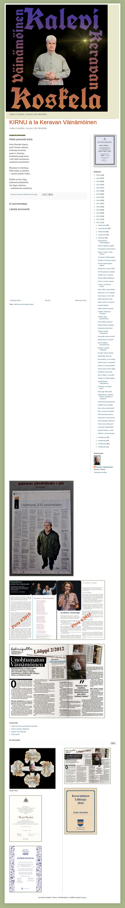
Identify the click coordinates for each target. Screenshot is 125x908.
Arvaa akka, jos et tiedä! (106, 359)
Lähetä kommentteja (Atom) (24, 304)
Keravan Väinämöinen (104, 467)
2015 (98, 210)
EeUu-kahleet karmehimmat (103, 344)
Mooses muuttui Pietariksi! (103, 349)
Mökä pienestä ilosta (105, 299)
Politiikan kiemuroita (105, 372)
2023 (98, 185)
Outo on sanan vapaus (106, 281)
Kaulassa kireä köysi (105, 328)
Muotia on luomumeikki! (106, 365)
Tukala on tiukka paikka (106, 378)
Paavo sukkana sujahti (106, 246)
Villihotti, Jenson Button (106, 433)
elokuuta (101, 238)
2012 (98, 219)
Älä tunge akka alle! (105, 392)
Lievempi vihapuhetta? (106, 427)
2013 (98, 216)
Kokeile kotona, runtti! (105, 430)
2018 (98, 200)
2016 (98, 207)
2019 (98, 197)
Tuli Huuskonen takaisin (106, 272)
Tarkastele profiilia (100, 472)
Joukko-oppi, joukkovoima (103, 318)
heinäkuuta (102, 437)
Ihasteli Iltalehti (103, 305)
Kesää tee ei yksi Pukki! (106, 268)
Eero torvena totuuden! (106, 411)
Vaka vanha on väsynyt (106, 302)
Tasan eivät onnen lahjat (106, 369)
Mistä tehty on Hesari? (106, 340)
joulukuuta (102, 225)
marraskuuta (103, 228)
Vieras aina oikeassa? (106, 424)
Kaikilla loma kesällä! (105, 405)
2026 (98, 175)
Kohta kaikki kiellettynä (106, 278)
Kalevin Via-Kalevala (18, 732)
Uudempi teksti (15, 300)
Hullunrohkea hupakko (106, 325)
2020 (98, 194)
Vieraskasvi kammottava (106, 249)
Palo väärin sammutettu (106, 289)
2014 (98, 213)
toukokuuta (102, 444)
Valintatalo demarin (105, 356)
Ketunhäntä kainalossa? (106, 402)
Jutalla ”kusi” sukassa (105, 275)
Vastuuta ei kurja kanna (106, 418)
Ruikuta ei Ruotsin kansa (107, 260)
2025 (98, 178)
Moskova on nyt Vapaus (106, 293)
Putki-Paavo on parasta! (106, 362)
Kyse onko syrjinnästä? (106, 408)
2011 (98, 222)
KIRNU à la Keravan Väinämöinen (53, 122)
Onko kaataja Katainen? (106, 421)
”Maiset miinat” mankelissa (103, 332)
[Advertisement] (48, 280)
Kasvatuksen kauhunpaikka (103, 242)
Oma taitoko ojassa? (105, 322)
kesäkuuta (102, 440)
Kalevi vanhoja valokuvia (20, 729)
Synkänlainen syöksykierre (103, 382)
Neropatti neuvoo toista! (106, 336)
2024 (98, 181)
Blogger (83, 897)
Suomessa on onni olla (106, 296)
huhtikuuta (102, 447)
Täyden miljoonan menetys (104, 313)
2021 (98, 191)
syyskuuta (102, 235)
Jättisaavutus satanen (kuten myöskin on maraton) (105, 397)
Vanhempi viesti (80, 300)
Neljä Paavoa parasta (105, 308)
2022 (98, 188)
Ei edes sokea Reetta (105, 353)
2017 (98, 203)
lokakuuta (102, 232)
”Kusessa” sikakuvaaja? (106, 257)
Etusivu (47, 300)
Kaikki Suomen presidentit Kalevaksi (24, 726)
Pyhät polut (15, 734)
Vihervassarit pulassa (105, 414)
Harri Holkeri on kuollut (106, 375)
